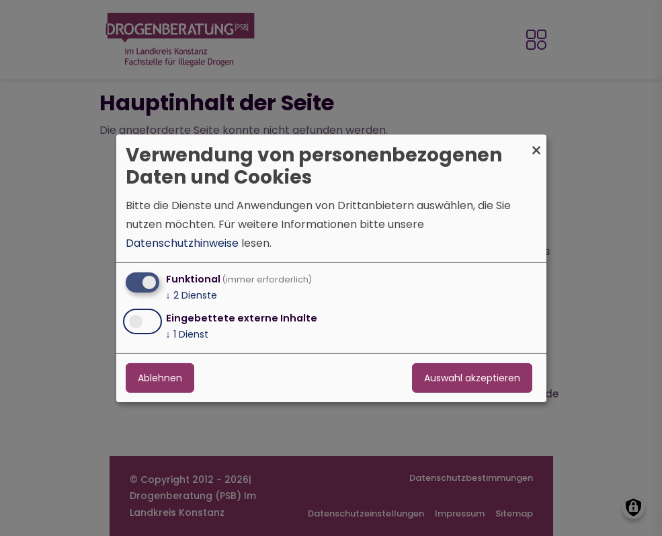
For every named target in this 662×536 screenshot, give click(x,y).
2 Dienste (191, 295)
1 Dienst (187, 334)
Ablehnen (160, 378)
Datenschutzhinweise (182, 243)
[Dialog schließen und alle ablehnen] (536, 142)
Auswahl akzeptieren (472, 378)
